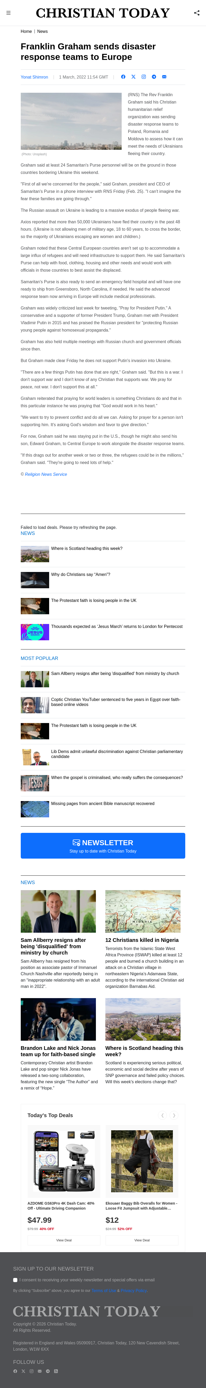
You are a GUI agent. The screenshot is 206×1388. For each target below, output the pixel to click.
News (42, 31)
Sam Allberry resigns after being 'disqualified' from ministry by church (53, 946)
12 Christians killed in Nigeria (142, 940)
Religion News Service (46, 474)
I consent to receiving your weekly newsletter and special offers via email (87, 1280)
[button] (9, 13)
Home (26, 31)
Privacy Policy (134, 1290)
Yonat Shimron (34, 77)
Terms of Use (103, 1290)
